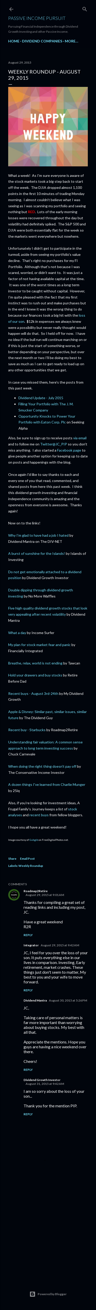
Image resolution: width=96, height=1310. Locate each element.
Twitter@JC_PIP (53, 444)
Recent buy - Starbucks (27, 730)
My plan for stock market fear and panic (39, 644)
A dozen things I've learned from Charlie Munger (46, 784)
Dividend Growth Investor (42, 1080)
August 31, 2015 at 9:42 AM (45, 1084)
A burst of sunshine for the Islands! (36, 553)
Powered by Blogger (48, 1294)
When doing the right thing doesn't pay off (42, 766)
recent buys (39, 815)
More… (71, 41)
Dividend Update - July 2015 (40, 398)
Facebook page (69, 450)
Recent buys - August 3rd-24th (33, 693)
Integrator (31, 945)
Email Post (27, 858)
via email (80, 438)
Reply (28, 935)
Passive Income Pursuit (37, 18)
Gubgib (33, 839)
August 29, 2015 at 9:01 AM (45, 895)
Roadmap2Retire (36, 891)
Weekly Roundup (30, 866)
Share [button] (12, 858)
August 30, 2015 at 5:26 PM (68, 1000)
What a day (17, 632)
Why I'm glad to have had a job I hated (38, 535)
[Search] (85, 8)
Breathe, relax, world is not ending (35, 663)
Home (13, 41)
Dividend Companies (42, 41)
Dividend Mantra (35, 1000)
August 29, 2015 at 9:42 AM (60, 945)
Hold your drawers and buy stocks (35, 675)
